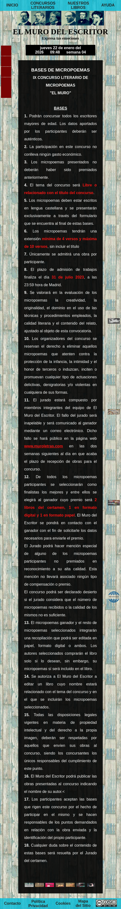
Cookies (63, 904)
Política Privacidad (38, 903)
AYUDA (108, 5)
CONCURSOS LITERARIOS (42, 5)
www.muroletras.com (43, 446)
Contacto (12, 904)
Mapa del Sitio (83, 903)
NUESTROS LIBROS (78, 5)
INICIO (12, 5)
